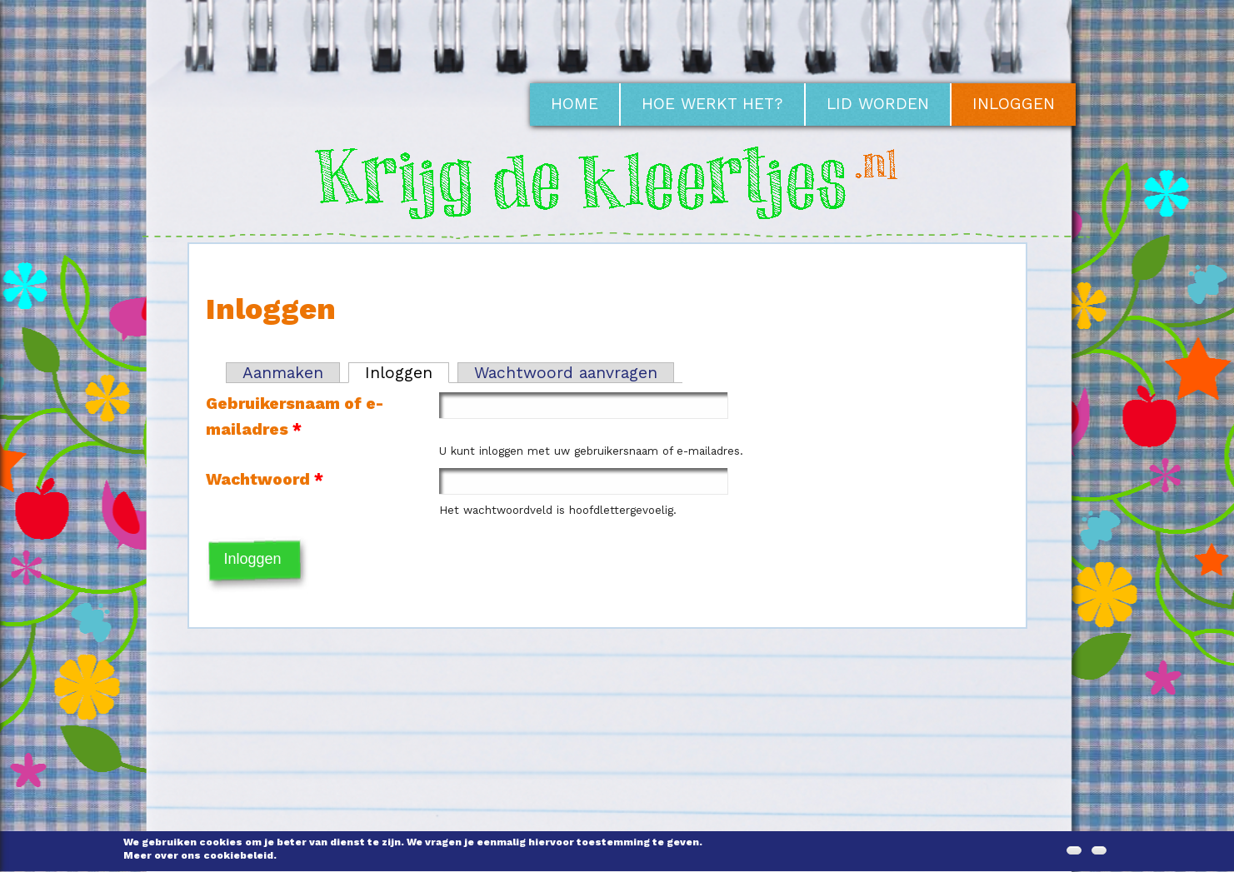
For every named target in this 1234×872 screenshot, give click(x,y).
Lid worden (878, 103)
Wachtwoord (264, 479)
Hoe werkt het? (712, 103)
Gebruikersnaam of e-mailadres (294, 416)
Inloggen (1013, 103)
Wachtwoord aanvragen (565, 372)
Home (574, 103)
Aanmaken (282, 372)
